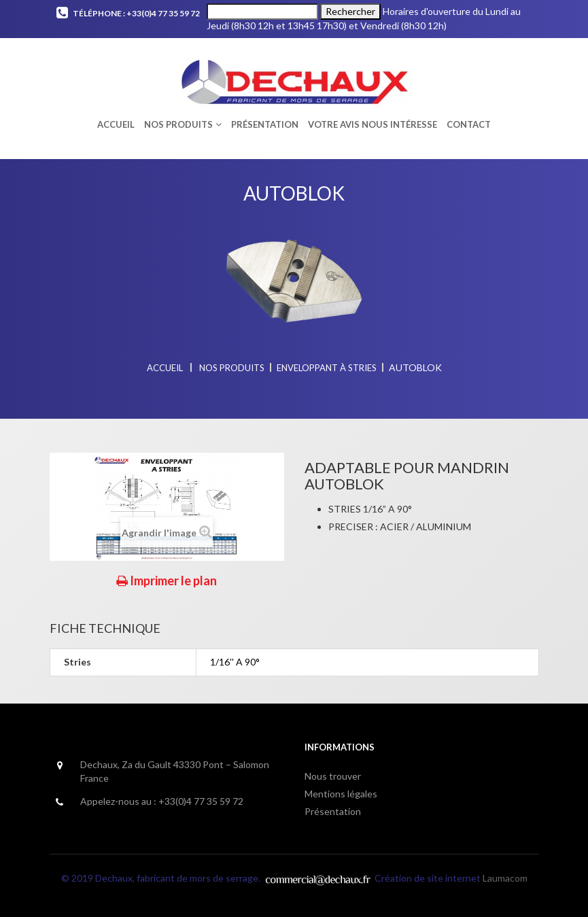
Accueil (165, 367)
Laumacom (505, 878)
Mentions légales (341, 793)
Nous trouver (333, 776)
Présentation (333, 811)
